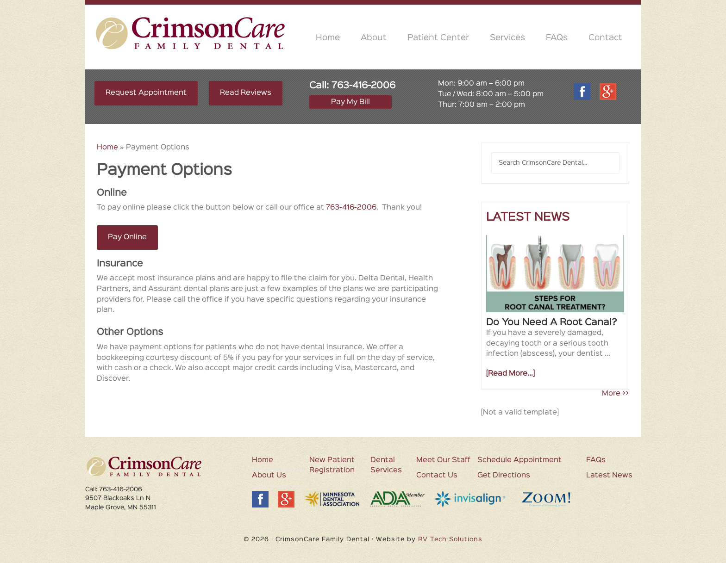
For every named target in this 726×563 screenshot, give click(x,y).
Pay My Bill (350, 102)
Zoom (554, 499)
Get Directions (503, 475)
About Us (269, 475)
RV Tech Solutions (450, 539)
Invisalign (471, 499)
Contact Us (436, 475)
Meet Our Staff (443, 460)
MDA (332, 499)
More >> (615, 393)
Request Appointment (146, 93)
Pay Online (127, 237)
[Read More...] (510, 374)
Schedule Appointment (519, 460)
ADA (397, 499)
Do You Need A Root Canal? (551, 322)
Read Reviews (245, 93)
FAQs (596, 460)
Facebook (582, 91)
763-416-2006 (363, 85)
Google (608, 91)
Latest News (609, 475)
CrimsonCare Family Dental (190, 33)
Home (107, 147)
